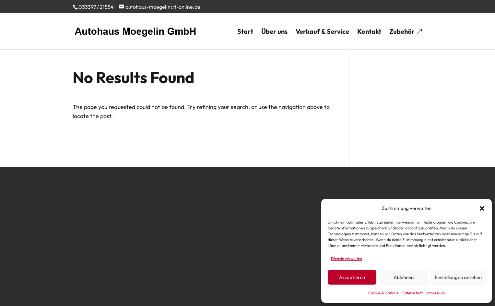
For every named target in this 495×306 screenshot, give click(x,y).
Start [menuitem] (245, 32)
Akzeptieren (352, 277)
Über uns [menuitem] (274, 32)
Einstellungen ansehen (458, 277)
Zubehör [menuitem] (402, 32)
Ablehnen (404, 277)
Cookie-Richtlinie (383, 292)
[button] (482, 208)
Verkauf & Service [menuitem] (322, 32)
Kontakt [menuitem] (369, 32)
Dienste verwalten (346, 258)
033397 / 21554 (96, 7)
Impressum (435, 292)
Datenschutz (412, 292)
